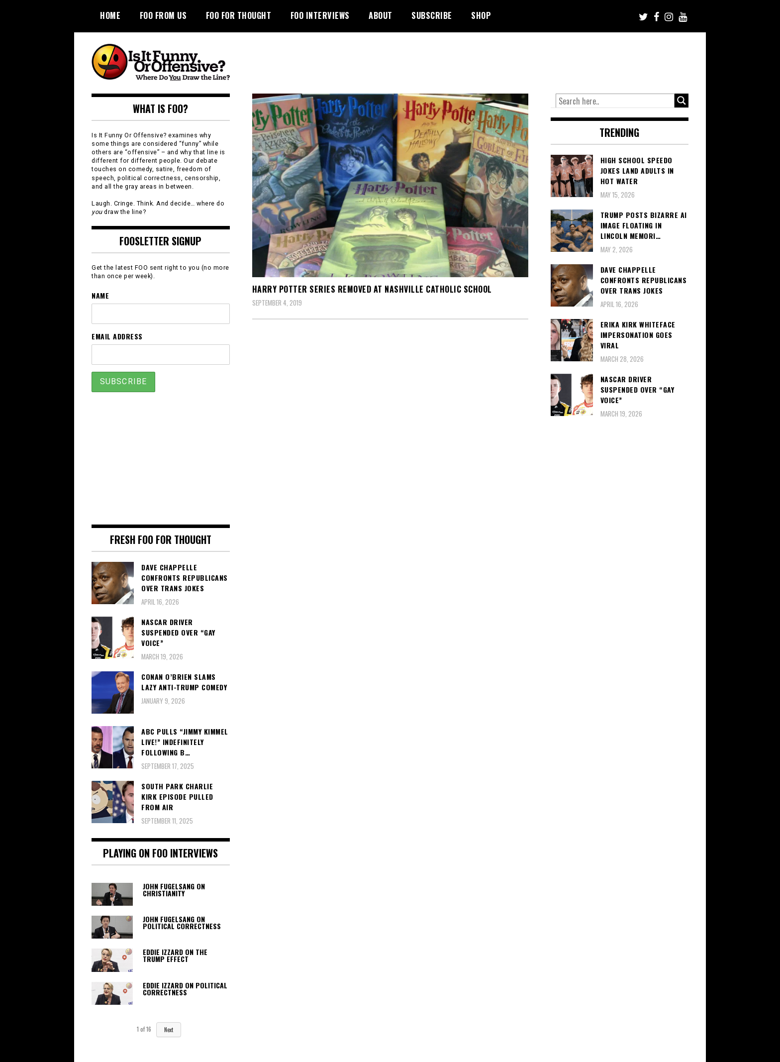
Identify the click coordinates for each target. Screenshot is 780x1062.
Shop (481, 15)
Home (110, 15)
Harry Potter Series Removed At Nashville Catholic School (372, 289)
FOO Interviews (320, 15)
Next (168, 1030)
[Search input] (615, 101)
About (380, 15)
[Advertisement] (502, 59)
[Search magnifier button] (681, 100)
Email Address (117, 336)
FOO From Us (163, 15)
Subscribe (431, 15)
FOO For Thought (239, 15)
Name (100, 295)
